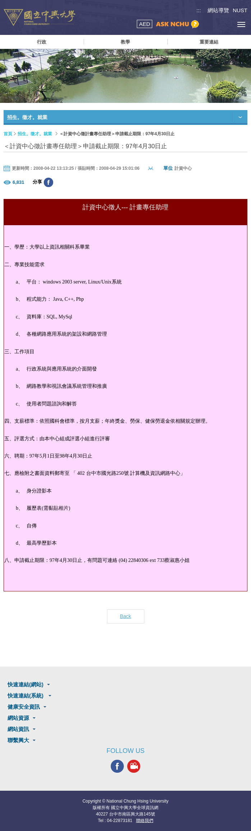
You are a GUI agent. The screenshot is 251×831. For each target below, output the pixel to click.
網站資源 (18, 718)
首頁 (8, 133)
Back (125, 616)
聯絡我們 (144, 820)
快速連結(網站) (25, 684)
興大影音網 (133, 766)
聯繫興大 (18, 740)
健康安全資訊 (24, 707)
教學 (125, 42)
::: (198, 10)
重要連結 (209, 42)
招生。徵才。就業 (35, 133)
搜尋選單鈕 (209, 24)
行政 (41, 42)
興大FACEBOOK (117, 766)
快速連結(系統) (26, 695)
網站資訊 (18, 729)
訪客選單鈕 (225, 24)
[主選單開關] (241, 24)
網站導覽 (218, 10)
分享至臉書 (48, 182)
